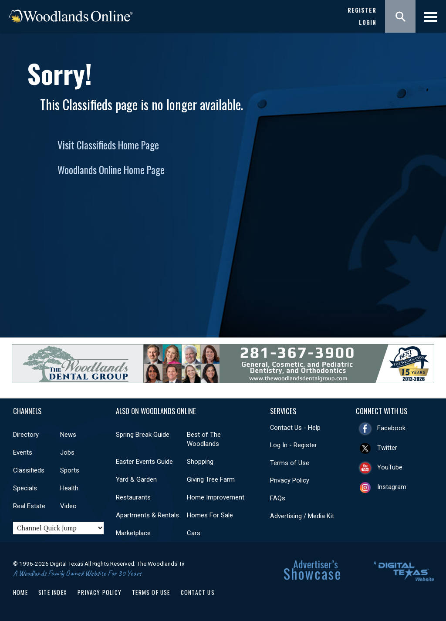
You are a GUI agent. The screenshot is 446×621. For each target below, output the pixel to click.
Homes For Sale (210, 515)
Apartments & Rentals (147, 515)
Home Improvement (215, 497)
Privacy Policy (289, 480)
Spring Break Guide (142, 435)
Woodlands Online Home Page (111, 169)
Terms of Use (289, 463)
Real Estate (29, 506)
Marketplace (133, 533)
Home (20, 592)
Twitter (387, 448)
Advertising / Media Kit (302, 516)
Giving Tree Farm (211, 479)
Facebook (391, 428)
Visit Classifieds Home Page (108, 145)
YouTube (389, 467)
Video (68, 506)
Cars (193, 533)
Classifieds (28, 470)
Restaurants (133, 497)
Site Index (52, 592)
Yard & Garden (136, 479)
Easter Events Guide (144, 462)
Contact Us (198, 592)
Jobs (67, 452)
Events (22, 452)
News (68, 435)
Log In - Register (293, 445)
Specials (25, 488)
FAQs (277, 498)
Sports (69, 470)
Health (69, 488)
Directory (26, 435)
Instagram (391, 487)
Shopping (200, 462)
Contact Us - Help (295, 428)
